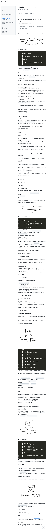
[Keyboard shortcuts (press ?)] (43, 527)
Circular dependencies (8, 19)
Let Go (8, 11)
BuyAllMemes (5, 2)
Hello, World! (8, 32)
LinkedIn (39, 1)
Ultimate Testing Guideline (8, 15)
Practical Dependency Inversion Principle (8, 23)
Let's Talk (12, 1)
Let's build (8, 28)
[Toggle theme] (36, 2)
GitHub (43, 1)
